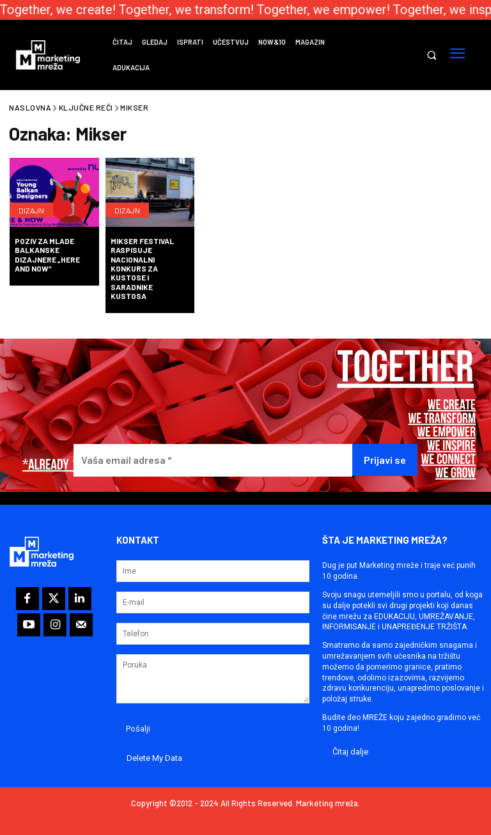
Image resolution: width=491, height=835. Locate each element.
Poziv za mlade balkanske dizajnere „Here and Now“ (47, 254)
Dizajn (31, 210)
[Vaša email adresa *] (213, 460)
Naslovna (30, 107)
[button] (431, 55)
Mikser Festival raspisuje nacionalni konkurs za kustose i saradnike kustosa (142, 268)
